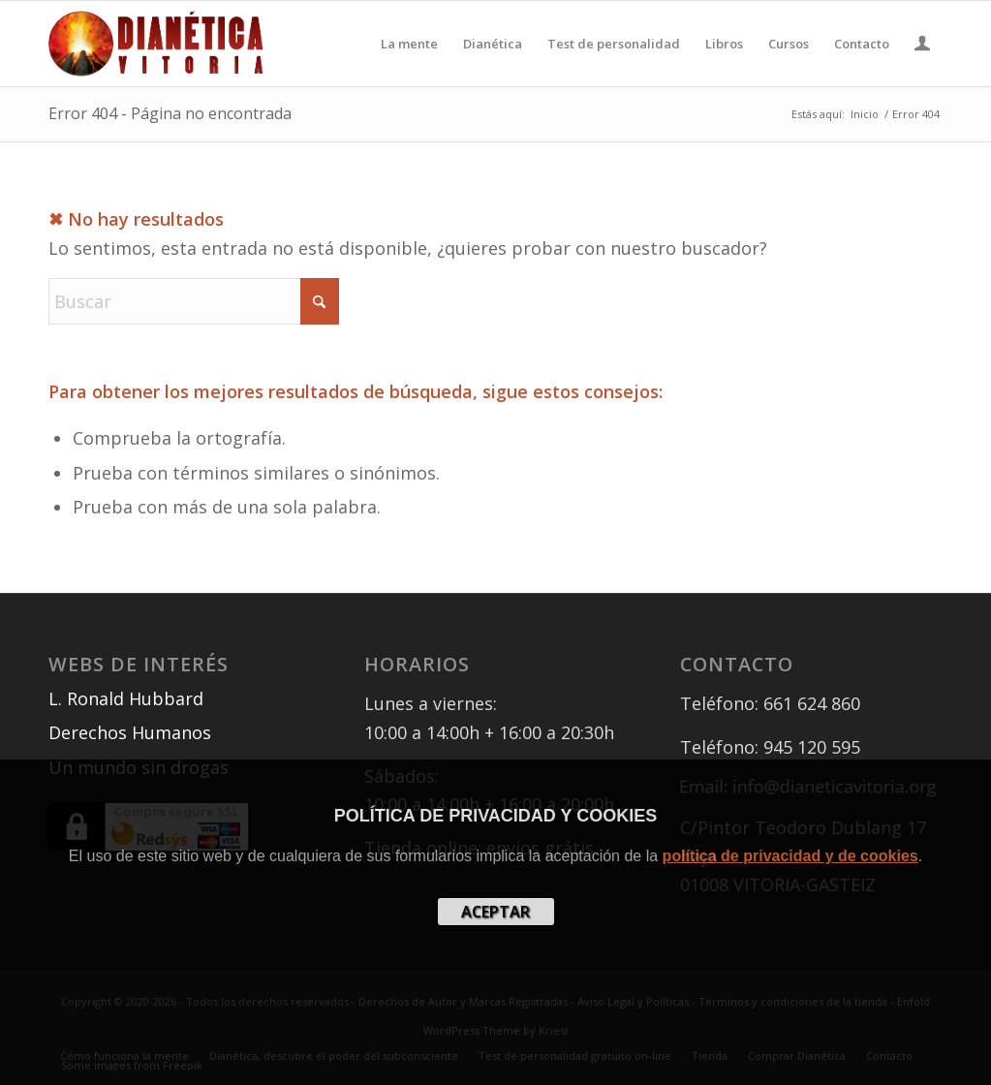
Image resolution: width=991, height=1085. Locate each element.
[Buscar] (193, 301)
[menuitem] (409, 43)
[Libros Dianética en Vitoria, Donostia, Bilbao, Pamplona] (155, 43)
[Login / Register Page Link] (922, 45)
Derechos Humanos (129, 732)
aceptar (495, 911)
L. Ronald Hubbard (125, 698)
